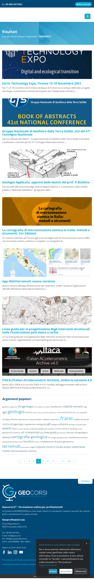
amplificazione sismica (78, 437)
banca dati (37, 412)
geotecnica (68, 441)
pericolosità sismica (10, 441)
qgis (4, 412)
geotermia (31, 424)
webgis (54, 424)
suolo (80, 429)
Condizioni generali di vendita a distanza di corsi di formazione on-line (32, 564)
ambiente (63, 424)
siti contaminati (30, 432)
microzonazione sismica (23, 451)
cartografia (41, 424)
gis (49, 424)
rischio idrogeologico (13, 424)
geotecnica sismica (11, 432)
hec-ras (76, 412)
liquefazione (56, 406)
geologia (16, 411)
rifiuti (14, 428)
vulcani (37, 442)
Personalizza (66, 571)
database (73, 428)
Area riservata (83, 4)
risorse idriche (23, 429)
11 (63, 461)
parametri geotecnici (49, 412)
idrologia (6, 419)
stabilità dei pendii (81, 419)
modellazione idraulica (51, 441)
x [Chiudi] (86, 543)
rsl (49, 437)
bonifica (29, 441)
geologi (72, 424)
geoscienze (61, 432)
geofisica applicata (9, 407)
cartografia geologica (29, 436)
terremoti (11, 446)
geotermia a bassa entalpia (30, 419)
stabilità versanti (73, 406)
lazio (21, 442)
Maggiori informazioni (48, 565)
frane (66, 418)
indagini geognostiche (59, 437)
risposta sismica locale (49, 447)
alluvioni (14, 419)
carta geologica (80, 424)
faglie (32, 447)
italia (42, 433)
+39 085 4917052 (13, 4)
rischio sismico (62, 428)
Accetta (53, 571)
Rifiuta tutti (81, 571)
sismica (28, 412)
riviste (6, 451)
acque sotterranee (74, 447)
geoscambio (25, 447)
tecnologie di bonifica (42, 407)
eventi (6, 428)
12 (69, 461)
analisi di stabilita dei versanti (42, 429)
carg (85, 407)
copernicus (55, 419)
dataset (6, 437)
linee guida (50, 432)
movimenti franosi (65, 412)
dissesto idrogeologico (77, 432)
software (46, 419)
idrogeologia (25, 406)
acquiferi (83, 412)
